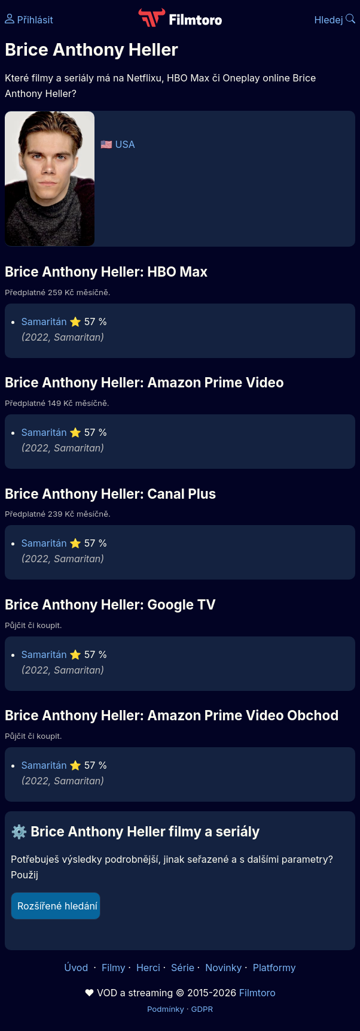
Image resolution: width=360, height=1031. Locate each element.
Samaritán (44, 322)
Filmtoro (257, 993)
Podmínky (165, 1009)
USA (125, 144)
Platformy (274, 968)
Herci (148, 968)
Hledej (334, 20)
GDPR (202, 1009)
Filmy (114, 968)
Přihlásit (29, 20)
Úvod (77, 968)
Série (182, 968)
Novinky (223, 968)
